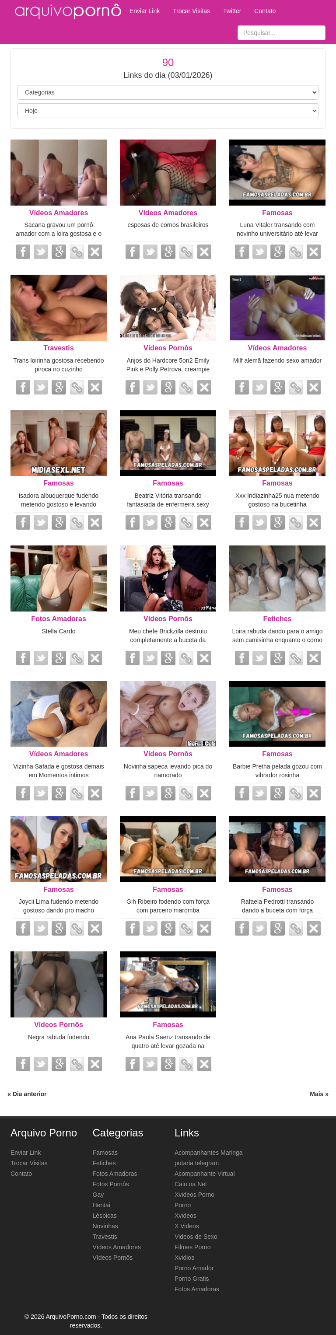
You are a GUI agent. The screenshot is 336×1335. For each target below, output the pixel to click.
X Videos (187, 1226)
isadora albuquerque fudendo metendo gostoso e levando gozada (58, 504)
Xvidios (184, 1257)
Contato (265, 10)
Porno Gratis (192, 1278)
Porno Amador (194, 1268)
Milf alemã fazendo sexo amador (277, 360)
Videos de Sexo (196, 1236)
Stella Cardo (58, 631)
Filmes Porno (192, 1247)
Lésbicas (105, 1215)
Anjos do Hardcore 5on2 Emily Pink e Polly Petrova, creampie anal (168, 369)
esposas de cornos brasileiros (167, 224)
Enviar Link (145, 10)
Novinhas (105, 1226)
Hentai (101, 1205)
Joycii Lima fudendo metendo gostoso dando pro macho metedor (58, 910)
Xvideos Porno (194, 1194)
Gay (98, 1194)
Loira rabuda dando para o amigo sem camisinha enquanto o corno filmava (277, 640)
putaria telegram (197, 1163)
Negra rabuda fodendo (58, 1037)
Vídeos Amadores (58, 213)
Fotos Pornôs (111, 1184)
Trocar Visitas (191, 10)
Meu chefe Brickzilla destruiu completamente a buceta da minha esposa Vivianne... (168, 640)
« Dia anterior (26, 1093)
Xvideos (185, 1215)
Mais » (319, 1093)
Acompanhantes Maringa (209, 1152)
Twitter (232, 10)
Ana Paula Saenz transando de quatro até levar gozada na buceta (168, 1046)
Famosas (277, 213)
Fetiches (277, 618)
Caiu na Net (191, 1184)
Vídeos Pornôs (168, 348)
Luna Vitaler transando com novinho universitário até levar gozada (277, 233)
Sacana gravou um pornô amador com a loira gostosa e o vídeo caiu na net (59, 233)
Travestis (58, 348)
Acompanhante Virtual (205, 1173)
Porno (183, 1205)
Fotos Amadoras (58, 618)
